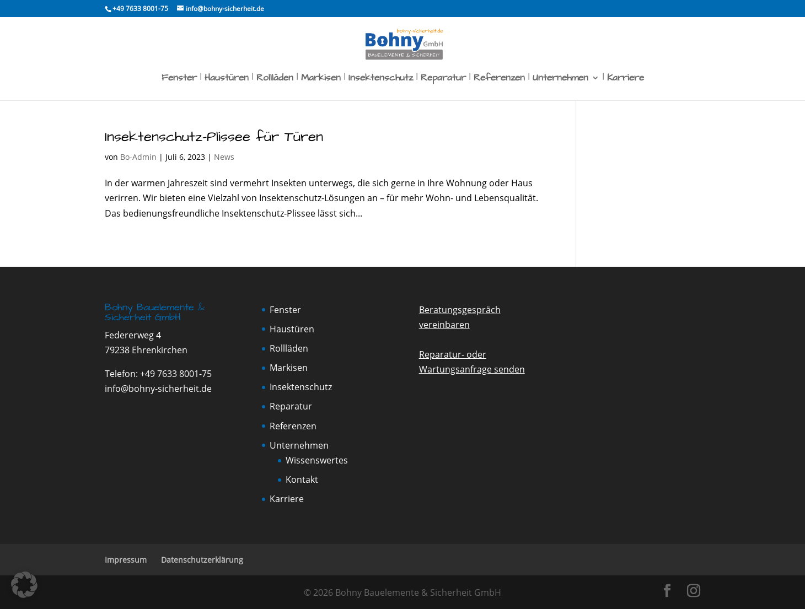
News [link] (224, 157)
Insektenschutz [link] (380, 79)
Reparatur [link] (443, 79)
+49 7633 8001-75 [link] (176, 374)
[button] (667, 591)
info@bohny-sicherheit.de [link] (158, 388)
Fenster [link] (179, 79)
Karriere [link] (625, 79)
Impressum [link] (126, 559)
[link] (140, 8)
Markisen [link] (321, 79)
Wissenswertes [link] (317, 460)
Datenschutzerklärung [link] (202, 559)
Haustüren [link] (227, 79)
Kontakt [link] (302, 479)
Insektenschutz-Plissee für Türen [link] (214, 137)
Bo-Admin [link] (138, 157)
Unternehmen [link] (560, 79)
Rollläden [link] (274, 79)
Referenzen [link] (499, 79)
